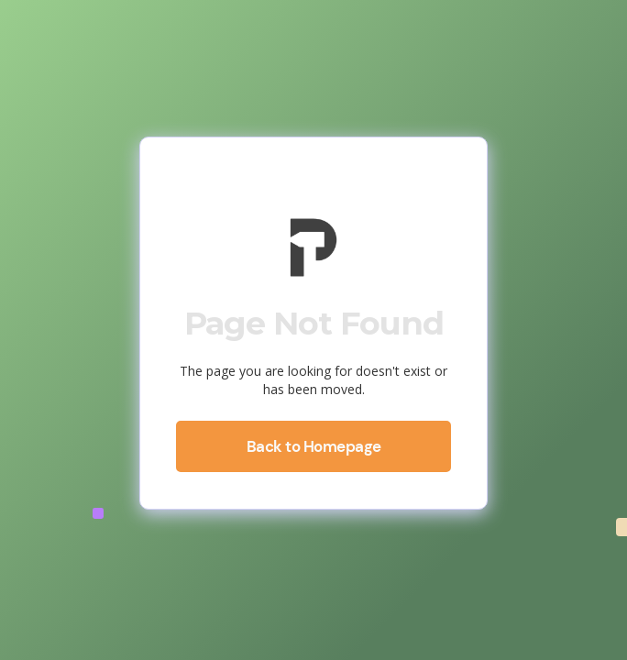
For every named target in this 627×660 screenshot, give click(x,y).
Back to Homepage (314, 446)
